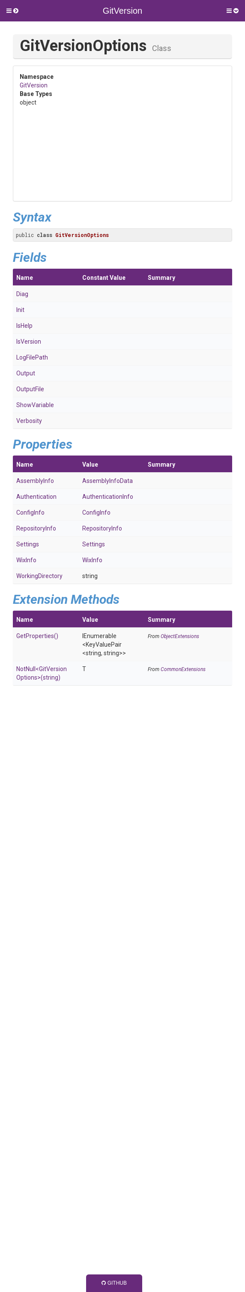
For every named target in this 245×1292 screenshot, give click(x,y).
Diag (22, 294)
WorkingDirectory (39, 576)
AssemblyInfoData (107, 480)
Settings (27, 544)
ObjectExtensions (180, 636)
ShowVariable (35, 405)
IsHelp (24, 325)
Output (25, 373)
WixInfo (26, 560)
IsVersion (28, 341)
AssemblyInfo (35, 480)
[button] (12, 10)
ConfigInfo (30, 512)
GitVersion (34, 85)
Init (20, 309)
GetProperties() (37, 636)
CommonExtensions (183, 669)
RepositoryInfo (36, 528)
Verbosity (29, 420)
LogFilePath (32, 357)
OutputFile (30, 389)
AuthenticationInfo (107, 496)
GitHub (114, 1283)
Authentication (36, 496)
